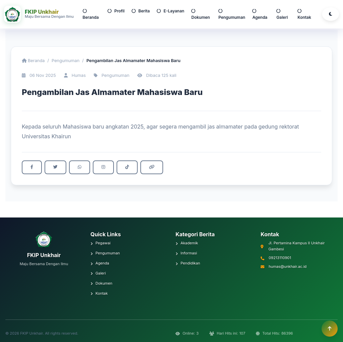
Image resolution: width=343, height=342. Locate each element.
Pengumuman (231, 14)
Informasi (186, 253)
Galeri (282, 14)
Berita (141, 10)
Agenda (259, 14)
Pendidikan (188, 263)
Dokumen (200, 14)
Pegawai (100, 243)
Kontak (304, 14)
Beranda (91, 14)
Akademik (187, 243)
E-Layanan (170, 10)
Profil (116, 10)
